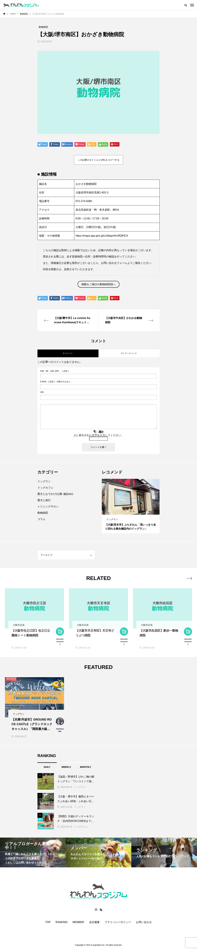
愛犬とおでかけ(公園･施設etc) (55, 494)
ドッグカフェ (45, 487)
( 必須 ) (54, 371)
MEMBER (78, 922)
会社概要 (94, 922)
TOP (48, 922)
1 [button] (128, 511)
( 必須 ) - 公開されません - (56, 382)
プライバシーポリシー (118, 922)
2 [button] (131, 511)
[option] (131, 506)
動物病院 (42, 512)
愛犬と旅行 (44, 500)
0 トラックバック (129, 353)
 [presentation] (189, 578)
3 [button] (134, 511)
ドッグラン (44, 481)
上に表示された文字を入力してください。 (98, 435)
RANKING (62, 922)
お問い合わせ (144, 922)
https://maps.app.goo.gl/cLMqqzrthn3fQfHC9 (102, 235)
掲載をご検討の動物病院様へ (98, 284)
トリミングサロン (48, 506)
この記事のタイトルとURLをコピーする (98, 160)
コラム (41, 519)
